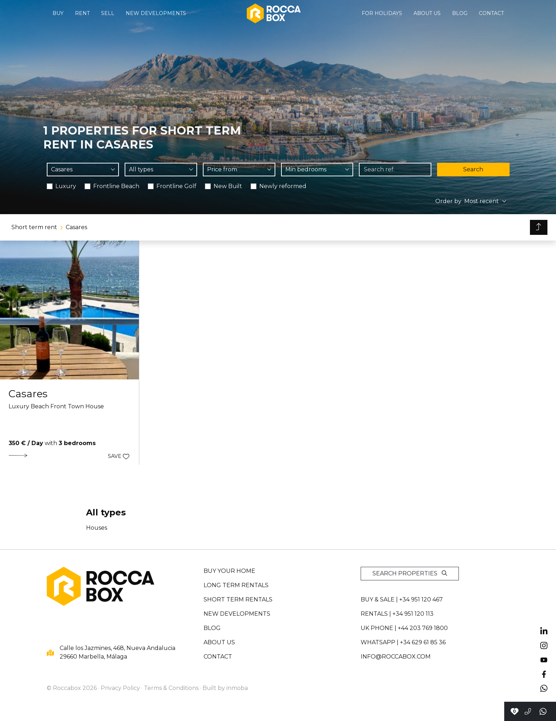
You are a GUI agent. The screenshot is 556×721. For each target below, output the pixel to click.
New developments (156, 13)
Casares (76, 227)
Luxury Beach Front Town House (56, 406)
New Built (228, 186)
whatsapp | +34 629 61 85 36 (403, 642)
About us (427, 13)
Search (473, 169)
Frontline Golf (176, 186)
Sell (107, 13)
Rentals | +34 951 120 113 (397, 613)
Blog (459, 13)
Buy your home (229, 571)
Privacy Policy (120, 688)
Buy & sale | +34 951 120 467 (402, 599)
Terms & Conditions (171, 688)
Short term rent (34, 227)
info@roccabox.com (396, 656)
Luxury (65, 186)
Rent (82, 13)
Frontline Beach (116, 186)
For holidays (382, 13)
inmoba (237, 688)
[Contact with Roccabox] (514, 711)
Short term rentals (238, 599)
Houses (96, 527)
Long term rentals (236, 585)
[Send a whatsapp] (543, 711)
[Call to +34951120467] (528, 711)
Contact (491, 13)
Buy (58, 13)
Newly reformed (282, 186)
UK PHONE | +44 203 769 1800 (404, 628)
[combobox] (83, 169)
